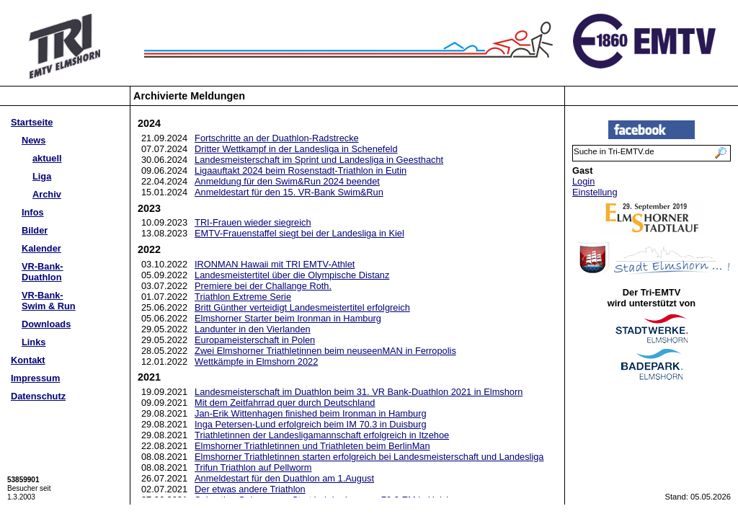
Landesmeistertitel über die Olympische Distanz (292, 275)
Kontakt (28, 360)
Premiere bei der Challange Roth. (263, 285)
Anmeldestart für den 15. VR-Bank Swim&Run (289, 192)
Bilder (35, 230)
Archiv (46, 194)
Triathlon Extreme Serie (243, 296)
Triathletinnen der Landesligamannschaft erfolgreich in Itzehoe (322, 435)
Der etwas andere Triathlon (250, 489)
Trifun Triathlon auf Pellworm (253, 467)
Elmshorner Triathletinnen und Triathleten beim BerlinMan (312, 445)
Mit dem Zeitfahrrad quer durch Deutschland (285, 402)
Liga (41, 176)
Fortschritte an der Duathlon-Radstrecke (277, 138)
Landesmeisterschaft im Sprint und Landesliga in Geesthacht (319, 159)
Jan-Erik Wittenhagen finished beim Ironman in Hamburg (311, 413)
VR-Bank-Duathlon (42, 272)
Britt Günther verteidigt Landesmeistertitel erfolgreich (302, 307)
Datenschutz (38, 396)
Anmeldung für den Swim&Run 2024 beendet (287, 181)
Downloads (46, 324)
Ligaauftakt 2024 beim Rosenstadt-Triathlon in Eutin (300, 170)
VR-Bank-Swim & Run (49, 300)
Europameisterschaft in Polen (255, 339)
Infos (33, 212)
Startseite (32, 122)
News (33, 140)
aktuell (47, 158)
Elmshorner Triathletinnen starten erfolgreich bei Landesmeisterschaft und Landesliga (369, 456)
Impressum (35, 378)
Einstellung (595, 192)
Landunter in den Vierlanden (253, 329)
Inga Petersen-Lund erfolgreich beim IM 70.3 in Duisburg (311, 424)
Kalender (41, 248)
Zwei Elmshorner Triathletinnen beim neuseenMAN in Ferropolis (325, 350)
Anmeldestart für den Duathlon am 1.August (284, 478)
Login (583, 181)
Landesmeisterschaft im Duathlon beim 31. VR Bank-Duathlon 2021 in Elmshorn (359, 391)
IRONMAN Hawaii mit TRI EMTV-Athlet (275, 264)
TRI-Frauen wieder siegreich (253, 222)
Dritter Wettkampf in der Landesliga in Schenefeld (296, 148)
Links (33, 342)
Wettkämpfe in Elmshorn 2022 (256, 361)
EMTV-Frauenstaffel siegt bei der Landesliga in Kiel (299, 233)
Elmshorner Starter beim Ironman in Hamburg (288, 318)
